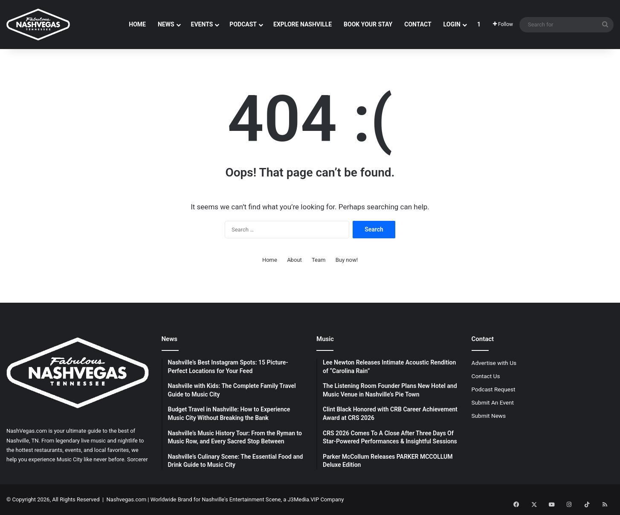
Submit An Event (493, 402)
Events (202, 24)
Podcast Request (494, 389)
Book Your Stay (368, 24)
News (166, 24)
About (294, 260)
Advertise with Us (494, 362)
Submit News (489, 415)
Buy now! (347, 260)
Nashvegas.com (126, 499)
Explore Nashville (302, 24)
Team (319, 260)
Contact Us (486, 376)
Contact (417, 24)
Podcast (243, 24)
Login (452, 24)
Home (137, 24)
